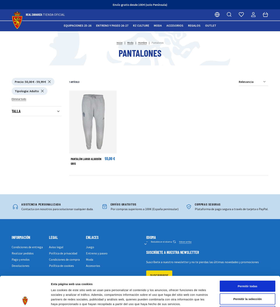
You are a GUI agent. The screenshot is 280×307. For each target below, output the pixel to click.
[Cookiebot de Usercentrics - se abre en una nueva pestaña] (25, 299)
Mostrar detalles (210, 299)
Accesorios (174, 25)
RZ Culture (141, 25)
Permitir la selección (247, 269)
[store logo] (17, 20)
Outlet (210, 25)
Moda (158, 25)
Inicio (119, 42)
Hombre (142, 42)
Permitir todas (247, 256)
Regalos (194, 25)
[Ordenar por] (253, 82)
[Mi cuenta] (253, 14)
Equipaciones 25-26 (77, 25)
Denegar (247, 281)
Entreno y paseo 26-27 (112, 25)
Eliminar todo (19, 99)
